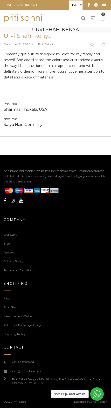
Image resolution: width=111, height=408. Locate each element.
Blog (7, 243)
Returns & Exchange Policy (22, 325)
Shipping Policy (15, 334)
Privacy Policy (13, 261)
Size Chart (11, 307)
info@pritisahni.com (26, 371)
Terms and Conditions (19, 270)
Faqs (7, 298)
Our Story (11, 234)
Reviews (9, 252)
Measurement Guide (18, 316)
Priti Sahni (43, 44)
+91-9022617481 (23, 362)
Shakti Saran (99, 401)
